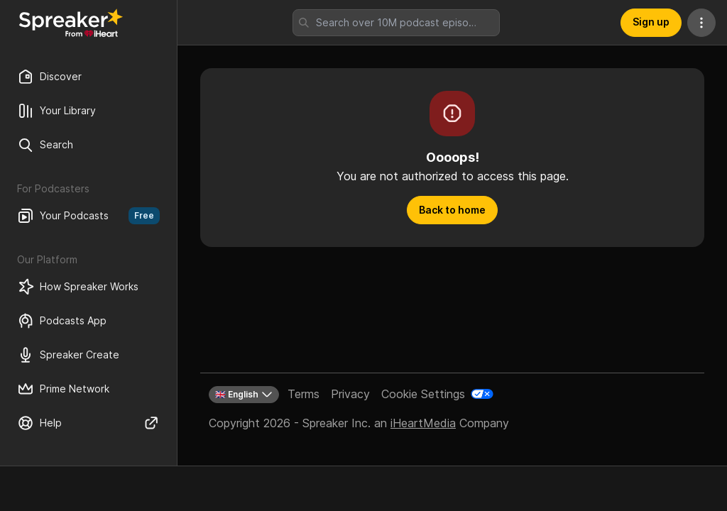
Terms (303, 394)
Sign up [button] (651, 22)
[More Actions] (701, 23)
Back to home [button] (452, 210)
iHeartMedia (423, 423)
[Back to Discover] (71, 23)
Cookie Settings (423, 394)
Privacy (350, 394)
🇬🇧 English (244, 394)
